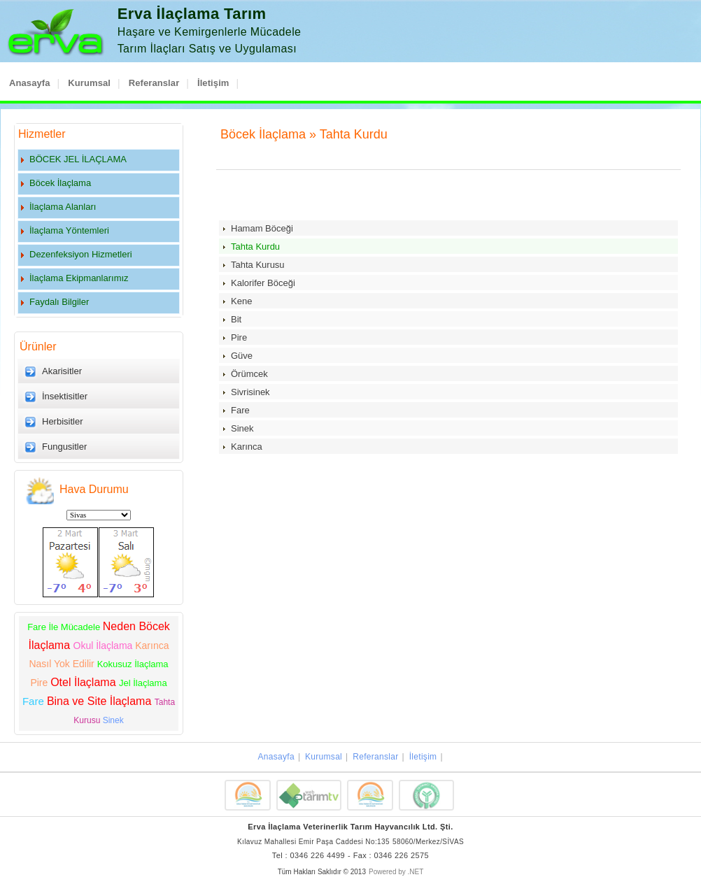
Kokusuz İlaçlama (133, 664)
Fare (34, 701)
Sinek (113, 720)
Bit (236, 319)
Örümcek (249, 374)
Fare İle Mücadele (65, 627)
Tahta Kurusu (258, 264)
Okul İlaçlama (104, 645)
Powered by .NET (396, 872)
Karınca (246, 446)
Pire (40, 682)
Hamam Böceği (262, 228)
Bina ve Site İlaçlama (101, 701)
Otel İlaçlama (84, 682)
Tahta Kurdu (255, 246)
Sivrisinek (250, 392)
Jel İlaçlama (143, 683)
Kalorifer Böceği (263, 283)
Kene (241, 301)
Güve (242, 355)
